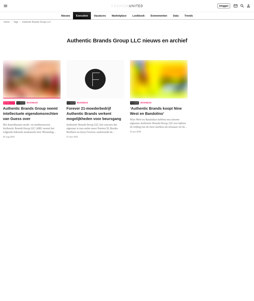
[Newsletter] (235, 6)
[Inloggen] (224, 6)
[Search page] (242, 6)
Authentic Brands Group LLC (36, 22)
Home (7, 22)
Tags (15, 22)
